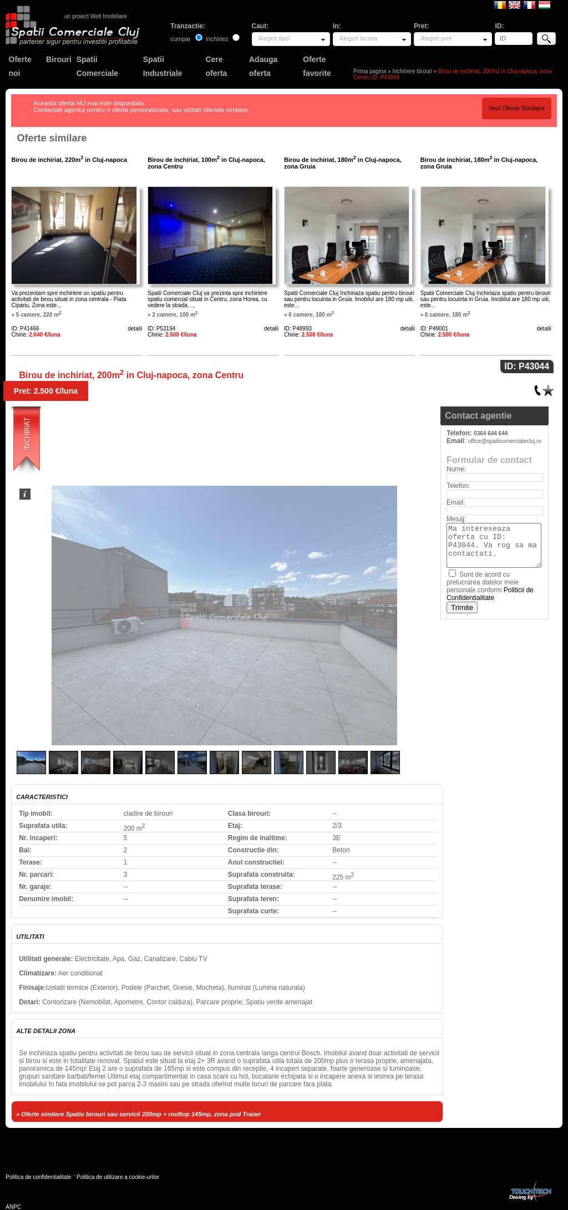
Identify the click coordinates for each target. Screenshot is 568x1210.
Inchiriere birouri (412, 71)
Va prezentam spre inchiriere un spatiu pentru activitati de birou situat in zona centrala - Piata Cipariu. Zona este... (68, 299)
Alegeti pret (436, 38)
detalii (135, 329)
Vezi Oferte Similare (516, 108)
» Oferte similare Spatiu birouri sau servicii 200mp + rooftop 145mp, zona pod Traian (138, 1114)
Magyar (544, 4)
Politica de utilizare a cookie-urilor (118, 1177)
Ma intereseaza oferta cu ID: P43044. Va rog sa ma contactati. (494, 545)
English (514, 4)
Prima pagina (369, 71)
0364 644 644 (491, 433)
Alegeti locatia (358, 38)
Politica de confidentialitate (38, 1177)
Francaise (529, 4)
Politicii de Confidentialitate (490, 594)
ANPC (13, 1207)
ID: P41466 (25, 329)
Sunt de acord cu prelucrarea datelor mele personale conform (490, 586)
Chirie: (35, 335)
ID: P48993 (298, 329)
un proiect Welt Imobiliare (95, 16)
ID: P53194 (161, 329)
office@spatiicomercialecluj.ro (504, 441)
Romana (500, 4)
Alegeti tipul (274, 38)
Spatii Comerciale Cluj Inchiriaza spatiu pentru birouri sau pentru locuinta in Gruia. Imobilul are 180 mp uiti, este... (349, 299)
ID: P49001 (434, 329)
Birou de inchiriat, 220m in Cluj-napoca (69, 159)
